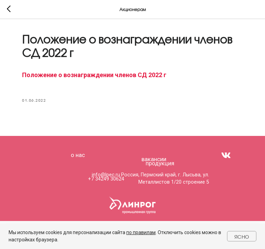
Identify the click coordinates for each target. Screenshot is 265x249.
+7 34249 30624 (106, 179)
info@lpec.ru (106, 175)
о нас (78, 154)
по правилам (141, 232)
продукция (160, 163)
